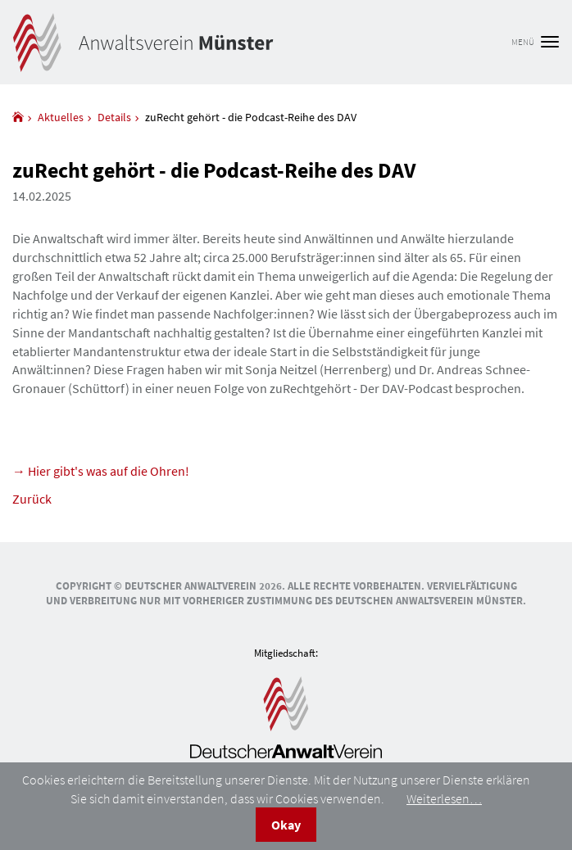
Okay (286, 824)
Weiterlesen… (444, 798)
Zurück (32, 499)
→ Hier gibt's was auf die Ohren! (100, 471)
